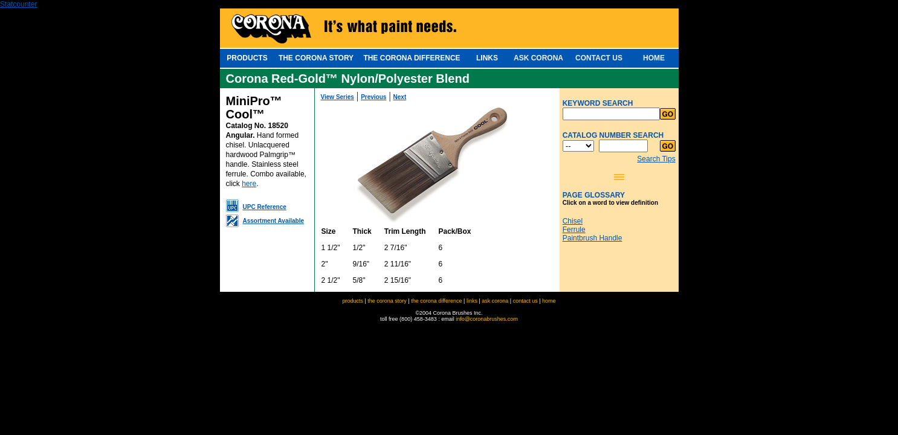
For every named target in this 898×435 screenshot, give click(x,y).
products (352, 301)
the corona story (387, 301)
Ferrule (574, 229)
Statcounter (18, 4)
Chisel (573, 221)
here (249, 183)
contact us (525, 301)
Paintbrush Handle (592, 238)
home (549, 301)
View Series (337, 97)
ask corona (495, 301)
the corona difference (436, 301)
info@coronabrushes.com (487, 319)
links (472, 301)
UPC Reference (264, 207)
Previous (373, 97)
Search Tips (656, 159)
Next (400, 97)
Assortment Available (274, 221)
